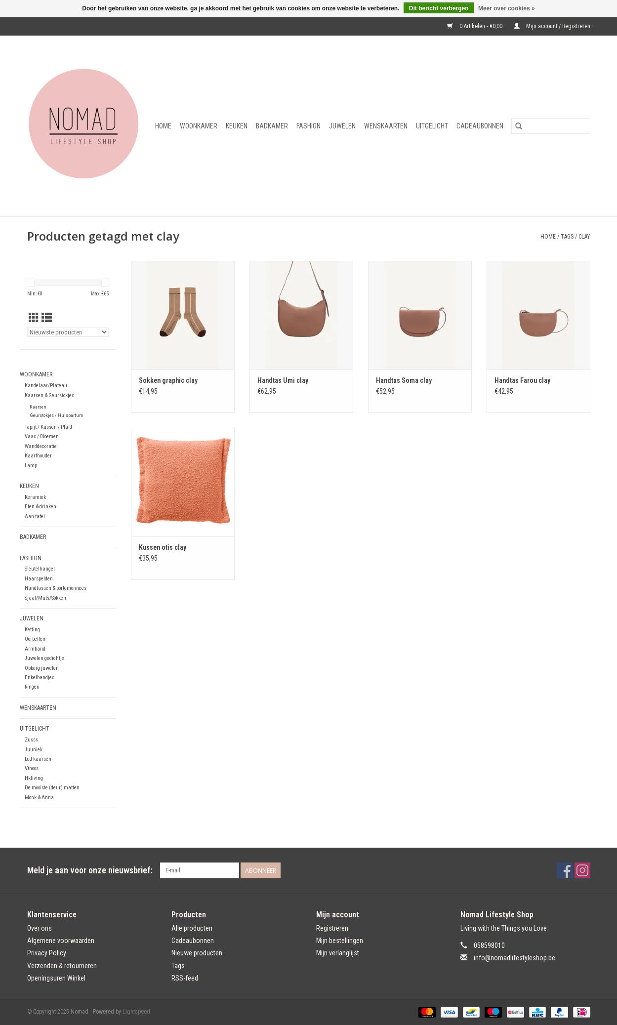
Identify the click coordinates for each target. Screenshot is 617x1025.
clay (584, 236)
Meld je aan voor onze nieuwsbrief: (90, 870)
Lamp (31, 465)
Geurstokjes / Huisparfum (56, 415)
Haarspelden (39, 578)
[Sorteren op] (68, 332)
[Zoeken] (550, 126)
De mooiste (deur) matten (52, 787)
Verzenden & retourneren (62, 966)
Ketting (32, 629)
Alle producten (191, 928)
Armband (35, 649)
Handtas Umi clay (282, 380)
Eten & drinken (40, 506)
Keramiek (35, 497)
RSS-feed (184, 978)
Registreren (332, 928)
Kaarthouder (38, 455)
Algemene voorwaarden (60, 940)
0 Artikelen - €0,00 (475, 26)
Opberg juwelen (42, 668)
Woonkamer (198, 126)
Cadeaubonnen (479, 126)
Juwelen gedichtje (44, 658)
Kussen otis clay (162, 547)
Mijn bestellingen (339, 940)
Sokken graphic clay (168, 380)
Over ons (39, 928)
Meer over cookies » (506, 8)
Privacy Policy (46, 953)
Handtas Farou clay (522, 380)
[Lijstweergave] (46, 318)
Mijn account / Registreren (552, 26)
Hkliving (34, 778)
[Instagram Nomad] (582, 870)
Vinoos (32, 768)
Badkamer (272, 126)
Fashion (308, 126)
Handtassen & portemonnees (55, 588)
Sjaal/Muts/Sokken (45, 598)
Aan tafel (35, 516)
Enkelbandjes (39, 677)
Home (163, 126)
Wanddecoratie (41, 446)
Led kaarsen (38, 759)
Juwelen (342, 126)
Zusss (31, 740)
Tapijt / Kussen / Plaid (48, 427)
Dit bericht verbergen (439, 8)
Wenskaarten (386, 126)
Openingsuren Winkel (56, 978)
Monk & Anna (39, 797)
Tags (567, 236)
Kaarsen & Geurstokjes (49, 395)
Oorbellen (35, 639)
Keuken (236, 126)
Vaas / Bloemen (42, 436)
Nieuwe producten (196, 953)
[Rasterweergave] (34, 318)
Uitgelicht (432, 126)
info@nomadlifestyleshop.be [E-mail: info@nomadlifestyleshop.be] (514, 958)
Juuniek (33, 749)
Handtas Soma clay (404, 380)
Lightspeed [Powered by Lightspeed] (136, 1011)
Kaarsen (38, 407)
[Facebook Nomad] (565, 870)
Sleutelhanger (40, 569)
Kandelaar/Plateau (46, 385)
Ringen (32, 687)
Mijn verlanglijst (337, 953)
